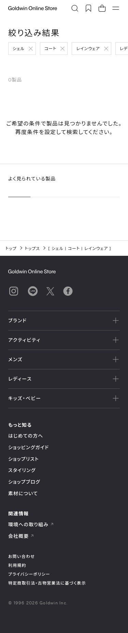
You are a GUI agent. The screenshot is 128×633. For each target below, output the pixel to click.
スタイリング (21, 470)
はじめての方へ (25, 435)
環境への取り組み (31, 524)
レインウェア (88, 48)
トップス (32, 248)
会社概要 (21, 536)
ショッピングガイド (28, 447)
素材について (23, 493)
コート (50, 48)
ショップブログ (24, 482)
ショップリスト (23, 459)
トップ (11, 248)
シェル (19, 48)
